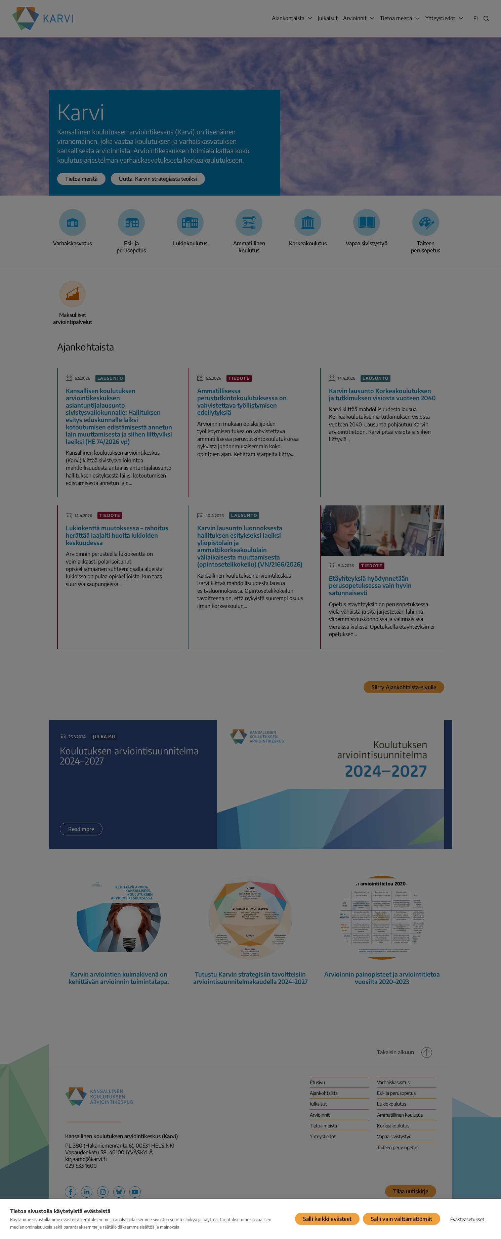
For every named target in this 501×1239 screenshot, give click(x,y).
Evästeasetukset (467, 1219)
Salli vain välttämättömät (401, 1218)
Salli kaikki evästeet (327, 1218)
